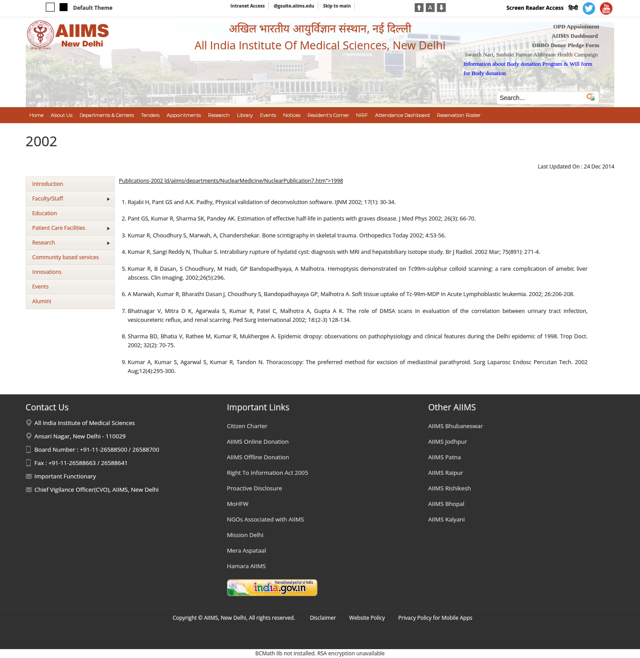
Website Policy (367, 618)
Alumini (42, 301)
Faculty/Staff (71, 198)
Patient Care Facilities (71, 228)
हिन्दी (573, 8)
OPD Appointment (576, 26)
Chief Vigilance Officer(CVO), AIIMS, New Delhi (97, 489)
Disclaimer (323, 618)
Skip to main (337, 6)
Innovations (47, 272)
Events (40, 286)
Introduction (47, 184)
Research (71, 242)
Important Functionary (65, 476)
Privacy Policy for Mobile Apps (435, 618)
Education (44, 213)
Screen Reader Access (535, 8)
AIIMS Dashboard (575, 35)
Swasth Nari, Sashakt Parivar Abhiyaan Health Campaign (531, 54)
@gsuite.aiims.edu (294, 6)
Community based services (65, 257)
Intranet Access (248, 6)
